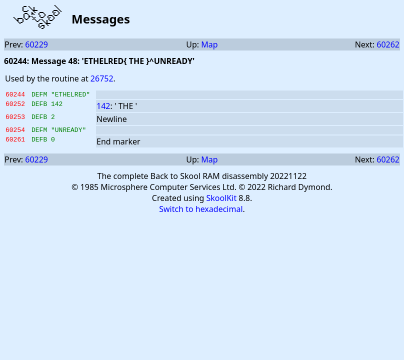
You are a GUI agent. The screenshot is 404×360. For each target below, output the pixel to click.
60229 (36, 44)
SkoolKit (221, 201)
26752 (102, 78)
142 (103, 107)
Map (209, 44)
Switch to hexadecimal (200, 212)
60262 (388, 44)
